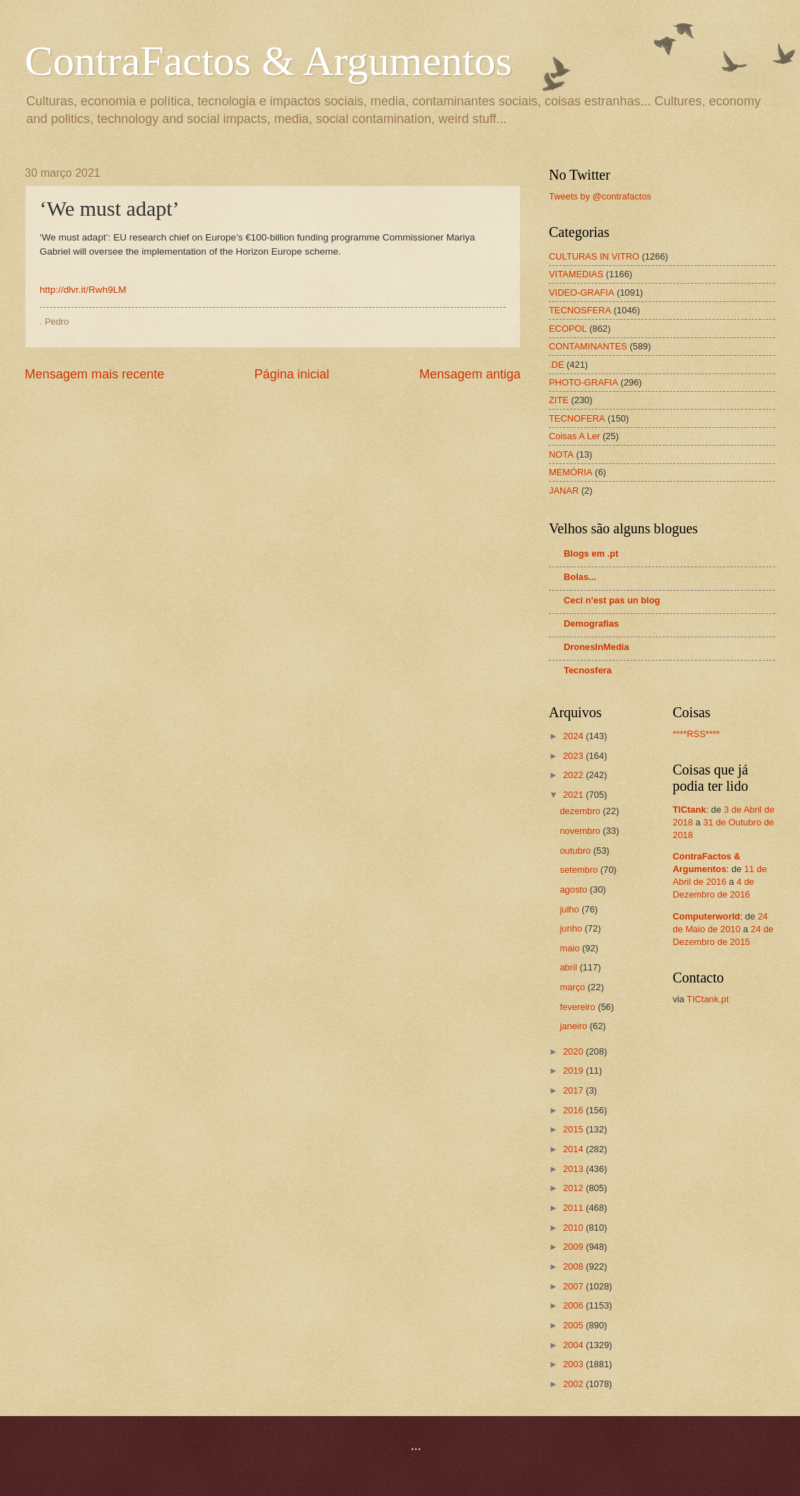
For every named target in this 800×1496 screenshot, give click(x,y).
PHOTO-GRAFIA (583, 382)
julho (570, 909)
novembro (581, 830)
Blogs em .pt (591, 553)
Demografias (591, 623)
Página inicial (291, 374)
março (573, 987)
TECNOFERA (577, 418)
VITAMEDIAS (576, 274)
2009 (574, 1246)
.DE (556, 364)
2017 (574, 1090)
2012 (574, 1188)
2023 (574, 755)
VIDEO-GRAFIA (581, 292)
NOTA (561, 454)
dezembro (581, 811)
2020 (574, 1051)
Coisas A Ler (574, 436)
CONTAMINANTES (588, 346)
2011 (574, 1207)
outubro (576, 850)
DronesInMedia (596, 647)
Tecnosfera (588, 670)
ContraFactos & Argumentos (268, 60)
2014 (574, 1149)
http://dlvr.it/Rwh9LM (83, 289)
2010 (574, 1227)
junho (572, 928)
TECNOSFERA (580, 310)
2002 (574, 1384)
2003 (574, 1364)
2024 (574, 736)
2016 (574, 1110)
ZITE (559, 400)
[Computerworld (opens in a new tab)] (706, 916)
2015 (574, 1129)
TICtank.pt (708, 999)
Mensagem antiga (470, 374)
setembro (580, 869)
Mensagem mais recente (94, 374)
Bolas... (580, 577)
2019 (574, 1070)
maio (570, 948)
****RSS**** (696, 734)
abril (569, 967)
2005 (574, 1325)
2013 (574, 1169)
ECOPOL (568, 328)
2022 (574, 775)
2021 (574, 794)
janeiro (574, 1026)
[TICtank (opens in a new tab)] (689, 809)
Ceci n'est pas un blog (612, 600)
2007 (574, 1286)
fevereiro (579, 1007)
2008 (574, 1266)
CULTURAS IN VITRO (594, 256)
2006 (574, 1305)
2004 (574, 1345)
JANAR (564, 490)
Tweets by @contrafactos (600, 196)
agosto (574, 889)
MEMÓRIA (571, 472)
